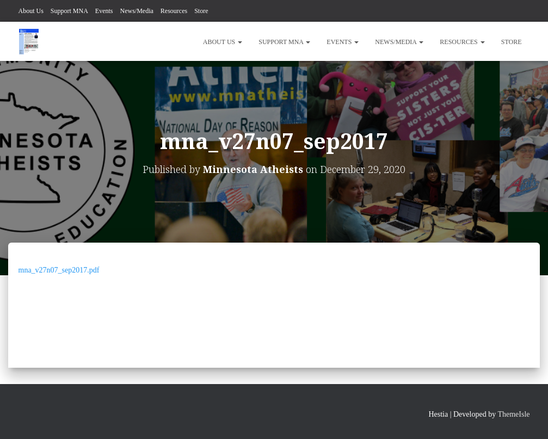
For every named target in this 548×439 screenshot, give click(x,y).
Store (201, 11)
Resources (174, 11)
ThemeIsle (513, 414)
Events (104, 11)
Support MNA (69, 11)
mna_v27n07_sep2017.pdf (59, 270)
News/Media (136, 11)
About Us (31, 11)
